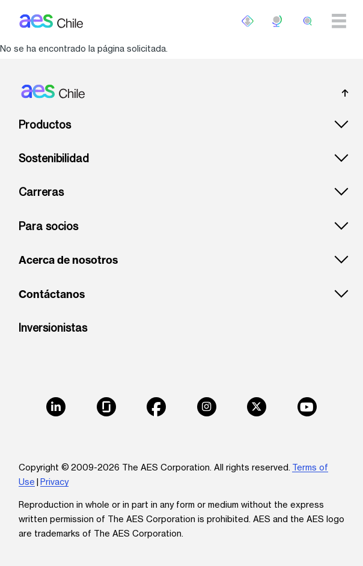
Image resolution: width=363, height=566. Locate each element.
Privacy (54, 481)
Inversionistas (53, 327)
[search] (308, 21)
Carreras (41, 192)
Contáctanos (52, 294)
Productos (45, 124)
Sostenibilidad (54, 158)
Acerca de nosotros (68, 260)
